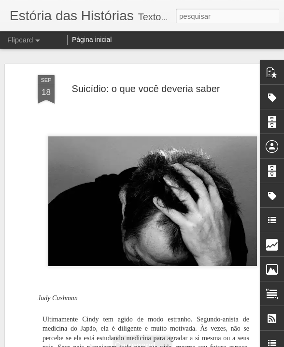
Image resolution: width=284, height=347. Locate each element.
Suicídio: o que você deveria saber (146, 88)
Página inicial (92, 39)
